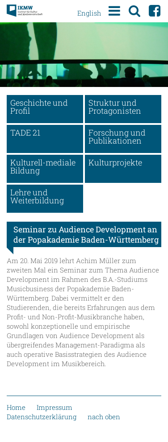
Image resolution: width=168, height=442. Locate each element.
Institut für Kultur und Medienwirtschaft (24, 11)
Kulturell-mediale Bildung (43, 166)
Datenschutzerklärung (41, 416)
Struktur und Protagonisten (114, 106)
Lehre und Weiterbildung (37, 196)
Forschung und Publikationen (117, 136)
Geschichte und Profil (39, 106)
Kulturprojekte (115, 162)
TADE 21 (25, 132)
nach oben (104, 416)
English (89, 12)
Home (16, 407)
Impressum (54, 407)
